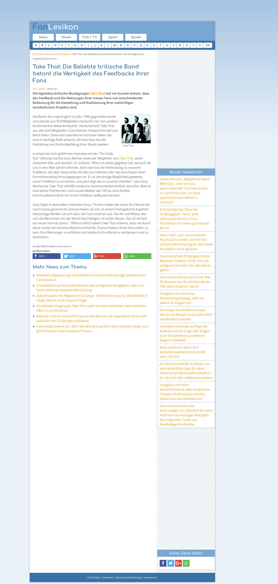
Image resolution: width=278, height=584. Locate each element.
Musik (66, 37)
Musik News (62, 54)
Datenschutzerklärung (128, 577)
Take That (97, 93)
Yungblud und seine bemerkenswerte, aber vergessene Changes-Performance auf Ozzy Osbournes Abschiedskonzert (185, 392)
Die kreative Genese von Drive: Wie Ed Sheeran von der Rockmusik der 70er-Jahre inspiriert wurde (185, 282)
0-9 (207, 45)
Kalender (108, 577)
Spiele (136, 37)
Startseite (38, 54)
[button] (47, 256)
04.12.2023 (39, 89)
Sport (112, 37)
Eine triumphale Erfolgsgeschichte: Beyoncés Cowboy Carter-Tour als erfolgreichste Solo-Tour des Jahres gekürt (185, 263)
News (43, 37)
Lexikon (56, 27)
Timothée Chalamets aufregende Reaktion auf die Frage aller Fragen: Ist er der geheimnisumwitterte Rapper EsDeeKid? (185, 333)
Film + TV (89, 37)
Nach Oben (93, 577)
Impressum (150, 577)
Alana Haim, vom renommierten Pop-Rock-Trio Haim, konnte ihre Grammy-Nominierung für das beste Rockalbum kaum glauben (186, 242)
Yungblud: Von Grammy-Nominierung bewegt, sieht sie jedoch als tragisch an (182, 298)
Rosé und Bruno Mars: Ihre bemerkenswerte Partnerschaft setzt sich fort (182, 352)
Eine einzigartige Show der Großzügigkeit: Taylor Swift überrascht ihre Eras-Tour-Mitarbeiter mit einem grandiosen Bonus (184, 218)
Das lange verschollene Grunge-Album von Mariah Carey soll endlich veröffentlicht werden (186, 314)
